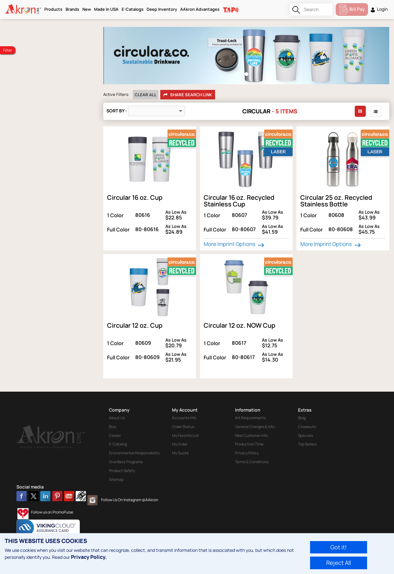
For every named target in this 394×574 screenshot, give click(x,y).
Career (115, 435)
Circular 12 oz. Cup (134, 325)
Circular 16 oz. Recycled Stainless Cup (239, 200)
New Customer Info (251, 435)
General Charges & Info (255, 426)
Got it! (338, 547)
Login (379, 9)
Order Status (183, 426)
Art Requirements (250, 417)
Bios (112, 426)
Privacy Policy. (89, 556)
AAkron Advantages (199, 9)
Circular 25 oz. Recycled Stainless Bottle (336, 200)
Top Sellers (307, 444)
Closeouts (307, 426)
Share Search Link (187, 95)
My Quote (180, 453)
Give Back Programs (126, 461)
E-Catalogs (132, 9)
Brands (72, 9)
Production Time (249, 444)
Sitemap (116, 479)
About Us (117, 417)
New (86, 9)
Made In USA (106, 9)
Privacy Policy (247, 453)
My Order (179, 444)
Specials (305, 435)
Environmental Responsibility (134, 453)
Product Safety (122, 470)
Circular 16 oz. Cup (134, 197)
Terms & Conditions (252, 461)
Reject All (338, 562)
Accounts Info (184, 417)
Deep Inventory (162, 9)
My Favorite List (185, 435)
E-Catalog (118, 444)
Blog (302, 417)
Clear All (145, 95)
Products (53, 9)
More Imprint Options (235, 244)
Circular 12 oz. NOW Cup (239, 325)
